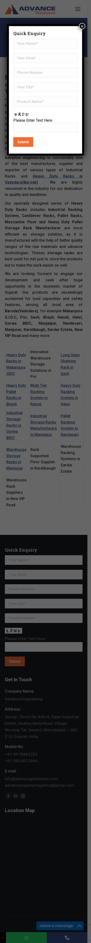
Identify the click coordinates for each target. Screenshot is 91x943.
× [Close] (82, 26)
